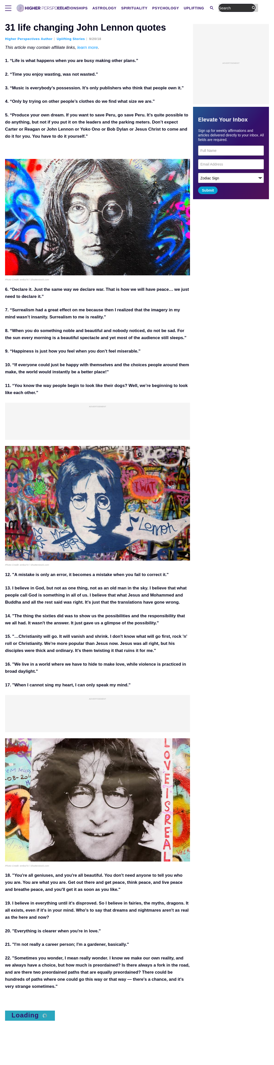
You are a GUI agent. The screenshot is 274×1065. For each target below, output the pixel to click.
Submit (208, 190)
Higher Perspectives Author (29, 39)
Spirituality (175, 8)
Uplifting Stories (71, 39)
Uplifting (234, 8)
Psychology (206, 8)
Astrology (145, 8)
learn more (87, 47)
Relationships (112, 8)
